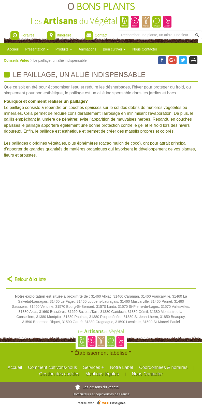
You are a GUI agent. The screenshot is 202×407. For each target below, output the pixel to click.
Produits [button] (63, 49)
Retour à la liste (30, 279)
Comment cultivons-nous (52, 367)
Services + (93, 367)
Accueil (13, 49)
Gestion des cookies (59, 373)
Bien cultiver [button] (114, 49)
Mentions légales (102, 373)
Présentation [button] (37, 49)
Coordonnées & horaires (163, 367)
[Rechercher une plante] (155, 35)
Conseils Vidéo (17, 60)
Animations (87, 49)
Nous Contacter (144, 49)
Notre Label (121, 367)
